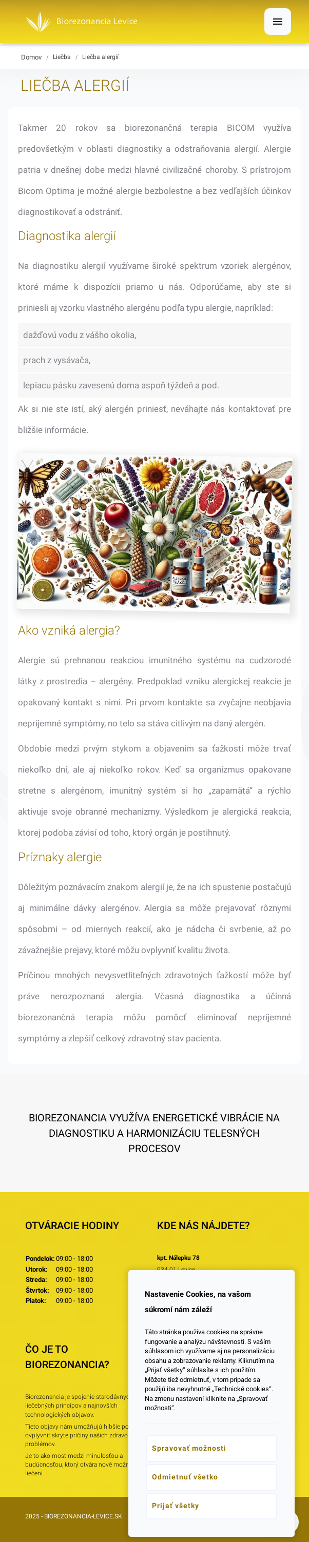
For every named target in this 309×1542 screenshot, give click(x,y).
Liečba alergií (100, 57)
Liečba (62, 57)
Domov (31, 57)
